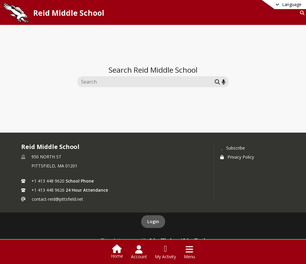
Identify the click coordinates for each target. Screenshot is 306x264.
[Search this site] (146, 82)
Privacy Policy (237, 157)
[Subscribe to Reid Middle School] (232, 147)
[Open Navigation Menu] (189, 252)
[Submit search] (217, 81)
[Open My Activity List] (165, 252)
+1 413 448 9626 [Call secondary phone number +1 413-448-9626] (47, 190)
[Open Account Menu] (139, 252)
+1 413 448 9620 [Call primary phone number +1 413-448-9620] (47, 181)
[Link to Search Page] (301, 13)
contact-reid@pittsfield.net (57, 199)
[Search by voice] (224, 81)
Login (153, 221)
